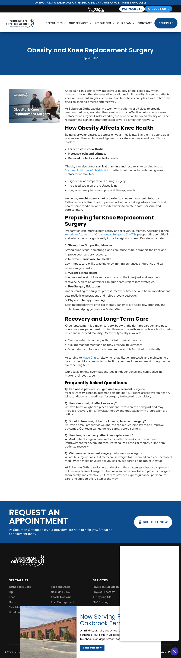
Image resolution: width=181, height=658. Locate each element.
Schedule (166, 23)
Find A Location (96, 10)
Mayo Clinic (90, 358)
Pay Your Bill (132, 9)
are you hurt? (158, 9)
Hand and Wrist (19, 612)
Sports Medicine (61, 597)
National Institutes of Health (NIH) (87, 170)
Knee (12, 597)
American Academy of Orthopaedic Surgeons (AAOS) (100, 234)
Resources (103, 23)
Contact (145, 23)
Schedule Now (155, 522)
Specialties (54, 23)
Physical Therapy (104, 592)
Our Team (124, 23)
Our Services (78, 23)
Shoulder (14, 607)
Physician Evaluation (106, 587)
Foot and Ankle (60, 587)
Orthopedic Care (20, 587)
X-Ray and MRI (102, 597)
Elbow (13, 602)
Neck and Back (60, 592)
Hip (11, 592)
